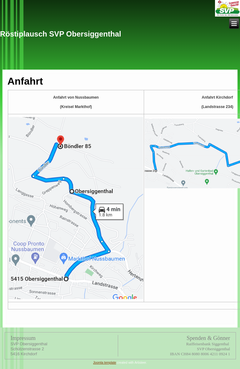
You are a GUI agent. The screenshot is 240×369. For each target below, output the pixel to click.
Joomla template (104, 362)
